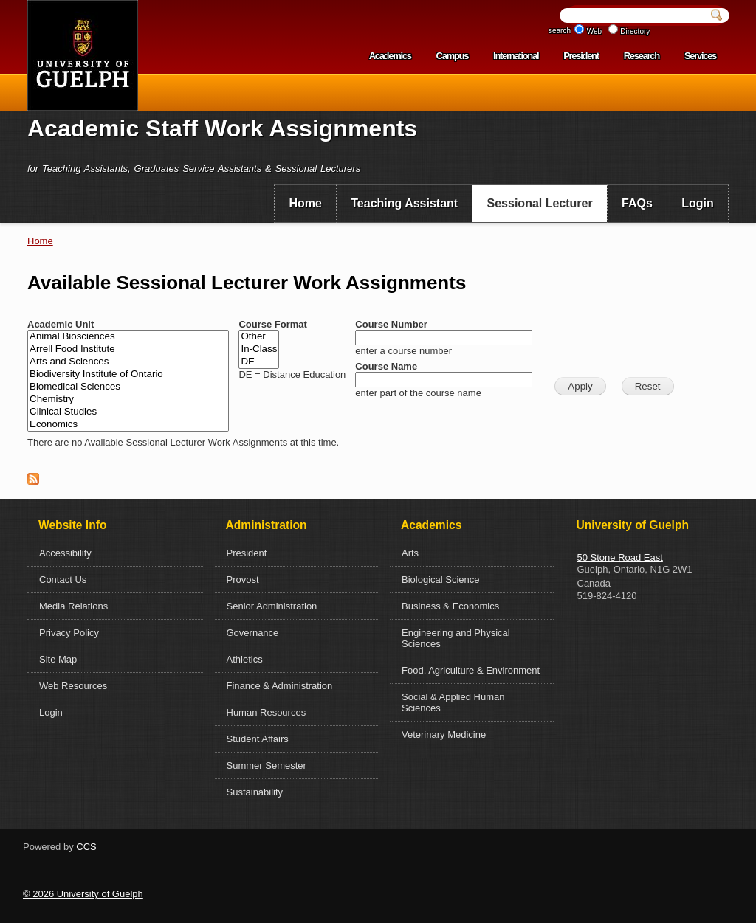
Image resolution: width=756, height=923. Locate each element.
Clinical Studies (128, 412)
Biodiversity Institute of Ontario (128, 374)
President (581, 55)
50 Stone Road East (620, 557)
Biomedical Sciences (128, 387)
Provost (243, 579)
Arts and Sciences (128, 362)
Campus (452, 55)
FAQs (637, 203)
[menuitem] (305, 203)
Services (700, 55)
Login (697, 203)
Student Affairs (258, 738)
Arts (410, 553)
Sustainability (255, 792)
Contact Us (62, 579)
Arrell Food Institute (128, 349)
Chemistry (128, 399)
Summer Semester (266, 765)
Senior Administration (272, 606)
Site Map (58, 659)
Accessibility (65, 553)
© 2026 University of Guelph (83, 893)
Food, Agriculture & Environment (471, 670)
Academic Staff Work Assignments (222, 128)
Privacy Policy (69, 632)
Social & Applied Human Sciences (453, 702)
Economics (128, 424)
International (515, 55)
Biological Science (441, 579)
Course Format (272, 324)
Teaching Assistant (404, 203)
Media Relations (73, 606)
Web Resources (73, 685)
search (560, 31)
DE (258, 362)
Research (641, 55)
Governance (253, 632)
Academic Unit (60, 324)
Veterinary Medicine (444, 734)
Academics (390, 55)
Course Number (391, 324)
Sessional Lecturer (540, 203)
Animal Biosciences (128, 337)
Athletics (245, 659)
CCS (86, 846)
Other (258, 337)
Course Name (386, 366)
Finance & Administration (280, 685)
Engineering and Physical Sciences (456, 638)
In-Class (258, 349)
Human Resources (266, 712)
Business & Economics (450, 606)
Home (305, 203)
